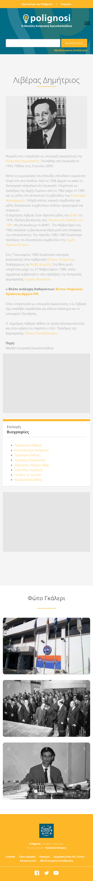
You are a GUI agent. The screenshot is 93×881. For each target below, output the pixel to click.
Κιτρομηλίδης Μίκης (28, 480)
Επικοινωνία (28, 860)
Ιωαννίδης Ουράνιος (28, 470)
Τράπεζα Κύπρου (55, 847)
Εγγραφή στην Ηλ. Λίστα (69, 856)
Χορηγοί (66, 4)
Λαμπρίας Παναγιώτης (29, 460)
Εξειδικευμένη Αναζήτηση (70, 50)
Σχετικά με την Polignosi (37, 4)
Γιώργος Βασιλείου (37, 279)
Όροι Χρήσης (27, 856)
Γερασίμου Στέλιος (27, 455)
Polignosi (35, 843)
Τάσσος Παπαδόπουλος (40, 333)
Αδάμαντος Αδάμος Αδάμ (31, 465)
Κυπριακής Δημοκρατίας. (23, 161)
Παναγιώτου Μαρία (27, 445)
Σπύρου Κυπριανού (60, 259)
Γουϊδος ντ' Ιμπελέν (27, 475)
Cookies (10, 856)
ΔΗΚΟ (74, 215)
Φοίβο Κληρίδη (40, 264)
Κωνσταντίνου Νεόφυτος (31, 450)
